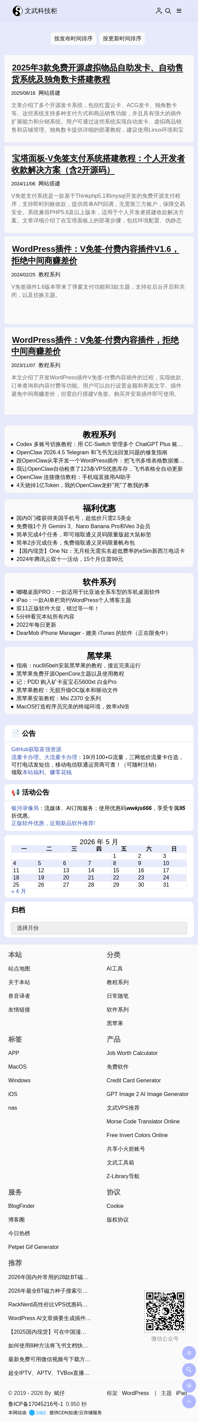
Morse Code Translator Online (143, 1121)
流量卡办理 (25, 757)
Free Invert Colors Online (137, 1135)
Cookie (115, 1206)
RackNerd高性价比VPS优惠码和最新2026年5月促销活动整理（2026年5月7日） (51, 1304)
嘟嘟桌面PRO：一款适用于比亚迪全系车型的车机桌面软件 (88, 592)
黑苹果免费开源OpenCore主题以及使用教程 (70, 674)
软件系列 (118, 1010)
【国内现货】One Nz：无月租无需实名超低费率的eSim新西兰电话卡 (100, 551)
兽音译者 (19, 996)
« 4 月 (18, 891)
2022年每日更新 (36, 625)
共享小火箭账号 (126, 1149)
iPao (181, 1393)
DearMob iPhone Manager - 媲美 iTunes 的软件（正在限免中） (93, 633)
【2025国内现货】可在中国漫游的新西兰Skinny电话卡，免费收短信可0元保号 (51, 1332)
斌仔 (59, 1393)
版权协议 (118, 1220)
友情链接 (19, 1010)
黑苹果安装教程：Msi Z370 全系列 (58, 698)
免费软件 (118, 1067)
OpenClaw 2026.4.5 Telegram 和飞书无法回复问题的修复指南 (91, 452)
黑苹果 (115, 1023)
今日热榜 (19, 1233)
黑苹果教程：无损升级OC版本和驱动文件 (67, 690)
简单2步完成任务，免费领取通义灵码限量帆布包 (75, 543)
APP (13, 1053)
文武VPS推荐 (123, 1108)
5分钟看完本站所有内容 (45, 616)
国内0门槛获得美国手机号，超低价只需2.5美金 (73, 518)
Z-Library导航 (123, 1176)
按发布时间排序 (73, 38)
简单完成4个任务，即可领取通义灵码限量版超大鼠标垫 (83, 534)
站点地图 (19, 968)
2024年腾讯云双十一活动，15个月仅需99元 (69, 559)
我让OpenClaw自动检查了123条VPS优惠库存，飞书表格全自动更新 (99, 469)
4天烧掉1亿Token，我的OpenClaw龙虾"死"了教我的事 (82, 485)
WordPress (135, 1393)
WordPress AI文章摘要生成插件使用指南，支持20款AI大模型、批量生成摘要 (51, 1318)
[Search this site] (168, 11)
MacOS (17, 1067)
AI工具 (115, 968)
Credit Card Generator (134, 1080)
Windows (19, 1080)
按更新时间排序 (122, 38)
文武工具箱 (120, 1162)
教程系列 (49, 280)
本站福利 (33, 772)
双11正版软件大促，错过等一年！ (58, 608)
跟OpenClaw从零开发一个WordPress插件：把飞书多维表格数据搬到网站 (100, 461)
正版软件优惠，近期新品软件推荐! (53, 823)
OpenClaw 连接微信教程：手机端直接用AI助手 (73, 477)
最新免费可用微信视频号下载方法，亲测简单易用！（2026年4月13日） (51, 1359)
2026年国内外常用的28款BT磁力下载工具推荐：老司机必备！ (51, 1277)
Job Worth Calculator (132, 1053)
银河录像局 (25, 808)
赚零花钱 (61, 772)
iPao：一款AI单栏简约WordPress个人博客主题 (73, 600)
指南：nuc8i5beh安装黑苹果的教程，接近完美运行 (78, 665)
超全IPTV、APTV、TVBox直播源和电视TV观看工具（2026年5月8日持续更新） (51, 1373)
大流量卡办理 (60, 757)
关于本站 (19, 982)
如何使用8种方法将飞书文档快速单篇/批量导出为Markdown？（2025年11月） (51, 1345)
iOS (13, 1094)
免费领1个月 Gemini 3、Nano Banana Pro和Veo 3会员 (83, 526)
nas (12, 1108)
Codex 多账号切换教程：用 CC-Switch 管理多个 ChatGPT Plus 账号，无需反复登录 (96, 444)
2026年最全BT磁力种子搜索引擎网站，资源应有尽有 (51, 1291)
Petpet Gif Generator (33, 1247)
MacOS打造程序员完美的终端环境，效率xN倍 (72, 706)
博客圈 (16, 1220)
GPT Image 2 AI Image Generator (148, 1094)
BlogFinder (21, 1206)
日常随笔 (118, 996)
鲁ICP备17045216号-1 (35, 1404)
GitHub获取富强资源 (36, 749)
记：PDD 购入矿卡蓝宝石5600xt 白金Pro (66, 682)
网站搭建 (49, 93)
